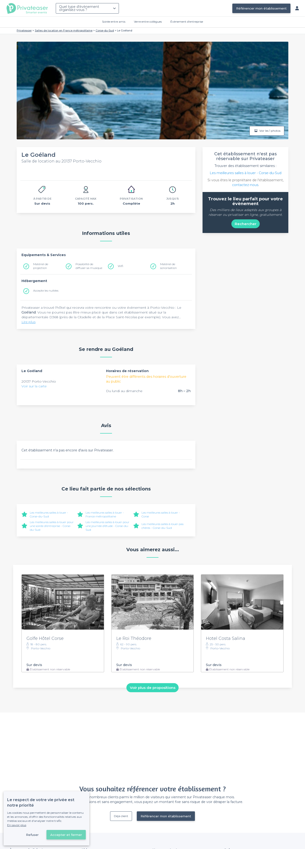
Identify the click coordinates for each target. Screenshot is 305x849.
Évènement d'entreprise (186, 21)
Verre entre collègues (148, 21)
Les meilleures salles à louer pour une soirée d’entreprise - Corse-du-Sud (52, 525)
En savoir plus (16, 825)
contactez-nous (245, 185)
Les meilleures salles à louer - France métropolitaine (105, 514)
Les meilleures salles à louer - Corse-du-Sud (245, 173)
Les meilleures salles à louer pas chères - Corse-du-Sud (162, 526)
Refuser (32, 835)
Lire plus (28, 322)
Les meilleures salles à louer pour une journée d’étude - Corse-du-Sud (107, 525)
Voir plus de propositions (152, 687)
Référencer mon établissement (261, 8)
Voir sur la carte (34, 386)
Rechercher (245, 224)
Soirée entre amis (113, 21)
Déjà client (121, 816)
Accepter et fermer (66, 835)
